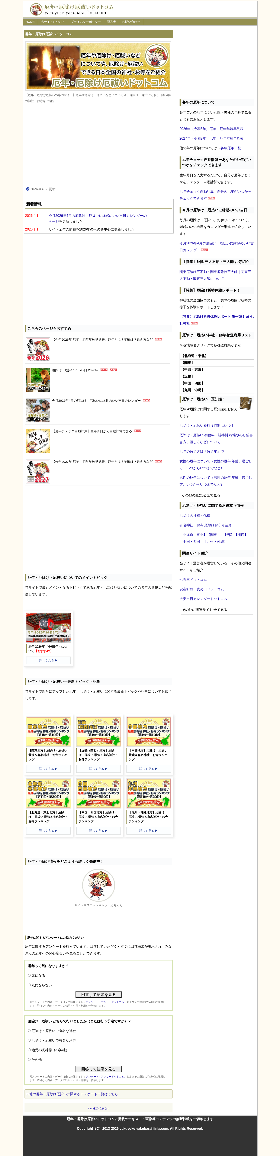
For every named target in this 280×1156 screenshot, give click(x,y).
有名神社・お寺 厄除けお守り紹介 (206, 525)
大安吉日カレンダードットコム (203, 599)
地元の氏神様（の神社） (50, 1050)
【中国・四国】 (191, 541)
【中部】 (227, 535)
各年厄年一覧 (231, 148)
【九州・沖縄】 (215, 541)
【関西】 (241, 535)
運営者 (111, 21)
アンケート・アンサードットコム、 (106, 1002)
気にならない (42, 985)
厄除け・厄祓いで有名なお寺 (54, 1040)
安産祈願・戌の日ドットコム (202, 589)
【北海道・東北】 (193, 535)
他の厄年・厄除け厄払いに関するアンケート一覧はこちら (73, 1094)
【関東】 (214, 535)
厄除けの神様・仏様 (195, 515)
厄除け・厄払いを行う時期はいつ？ (207, 425)
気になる (38, 975)
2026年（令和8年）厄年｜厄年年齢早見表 (212, 129)
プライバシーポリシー (86, 21)
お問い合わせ (131, 21)
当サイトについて (53, 21)
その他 (37, 1059)
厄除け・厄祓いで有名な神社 (54, 1031)
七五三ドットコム (193, 579)
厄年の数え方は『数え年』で (202, 451)
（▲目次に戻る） (98, 1108)
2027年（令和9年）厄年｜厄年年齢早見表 (212, 138)
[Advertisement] (98, 145)
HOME (30, 21)
